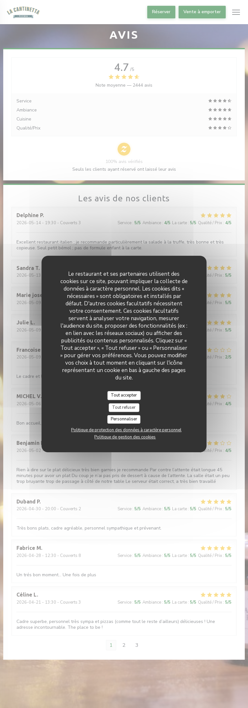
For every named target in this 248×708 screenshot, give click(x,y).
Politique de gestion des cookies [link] (125, 437)
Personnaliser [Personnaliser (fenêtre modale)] (124, 419)
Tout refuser (124, 407)
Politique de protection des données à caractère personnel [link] (126, 430)
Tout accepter (124, 395)
